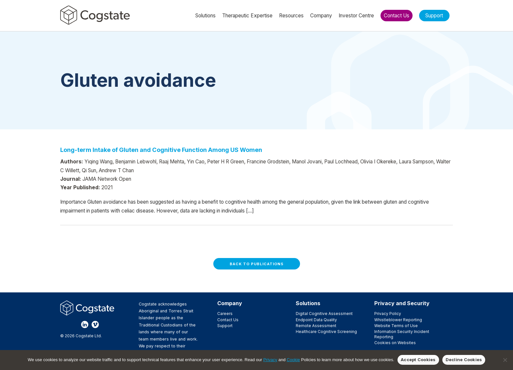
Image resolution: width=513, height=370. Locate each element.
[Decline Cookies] (505, 360)
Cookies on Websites (395, 342)
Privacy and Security (402, 303)
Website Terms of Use (396, 325)
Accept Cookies (418, 359)
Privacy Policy (387, 313)
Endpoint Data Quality (316, 319)
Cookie (293, 359)
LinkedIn (84, 324)
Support (225, 325)
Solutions (308, 303)
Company (229, 303)
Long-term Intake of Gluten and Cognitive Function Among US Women (161, 149)
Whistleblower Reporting (398, 319)
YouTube (105, 324)
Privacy (270, 359)
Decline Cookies (464, 359)
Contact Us (228, 319)
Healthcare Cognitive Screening (326, 331)
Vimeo (95, 324)
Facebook (63, 324)
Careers (225, 313)
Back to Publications (257, 264)
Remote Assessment (316, 325)
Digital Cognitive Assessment (324, 313)
